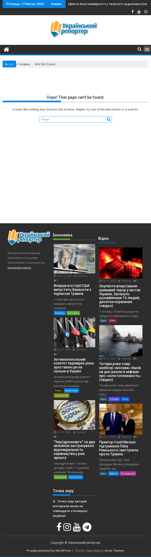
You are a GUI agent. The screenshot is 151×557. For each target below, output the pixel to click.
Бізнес (58, 390)
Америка (60, 312)
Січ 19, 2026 (62, 432)
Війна (113, 320)
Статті (125, 399)
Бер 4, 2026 (62, 349)
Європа (114, 473)
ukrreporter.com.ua (19, 267)
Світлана (80, 276)
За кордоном (128, 473)
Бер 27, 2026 (63, 276)
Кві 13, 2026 (107, 358)
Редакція (79, 432)
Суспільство (61, 395)
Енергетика (71, 390)
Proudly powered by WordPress (48, 550)
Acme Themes (114, 550)
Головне (114, 399)
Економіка (73, 312)
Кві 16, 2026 (107, 280)
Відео (103, 320)
